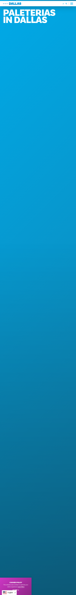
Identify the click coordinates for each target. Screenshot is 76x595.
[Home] (12, 3)
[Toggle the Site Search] (67, 3)
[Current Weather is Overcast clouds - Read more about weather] (63, 3)
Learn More (21, 587)
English (8, 593)
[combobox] (9, 592)
